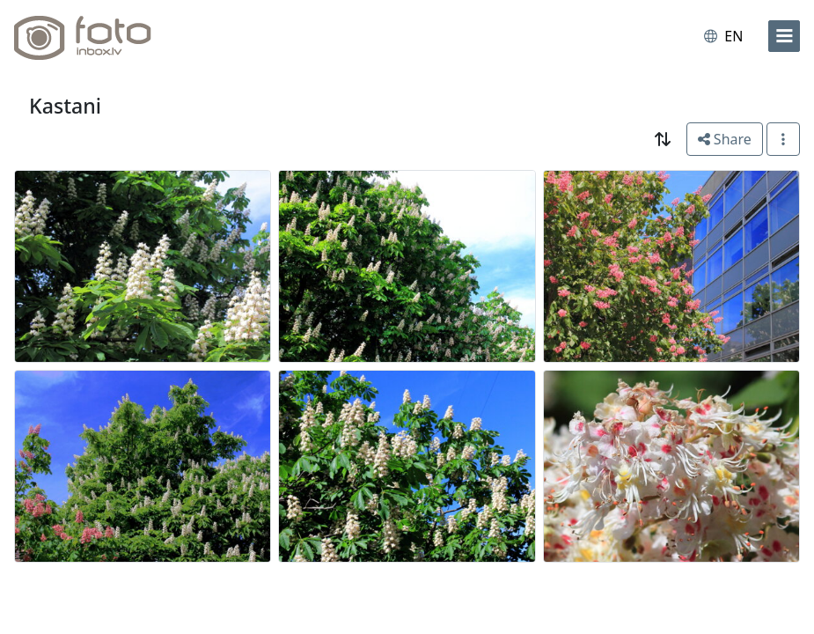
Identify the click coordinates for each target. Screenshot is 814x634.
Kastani (65, 106)
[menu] (784, 36)
